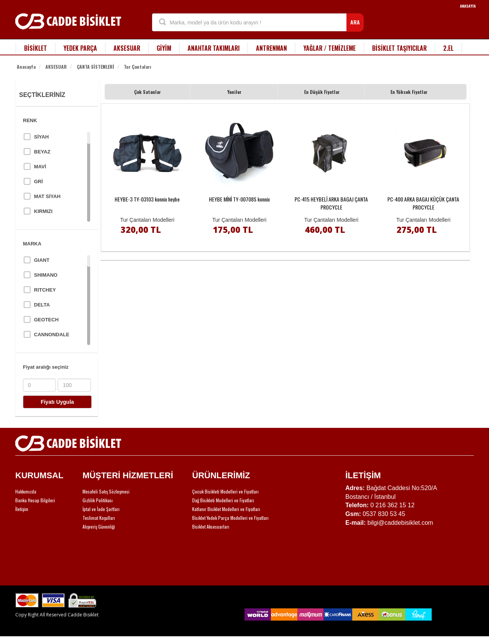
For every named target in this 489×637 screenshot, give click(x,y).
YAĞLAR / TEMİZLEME (329, 48)
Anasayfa (26, 66)
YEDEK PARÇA (80, 48)
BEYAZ (42, 152)
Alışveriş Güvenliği (99, 526)
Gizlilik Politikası (98, 500)
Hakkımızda (25, 491)
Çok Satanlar (147, 92)
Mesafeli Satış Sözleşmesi (106, 491)
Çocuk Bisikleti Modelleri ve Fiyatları (225, 491)
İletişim (21, 509)
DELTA (42, 305)
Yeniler (234, 92)
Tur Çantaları (137, 66)
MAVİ (40, 166)
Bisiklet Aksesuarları (210, 526)
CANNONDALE (51, 334)
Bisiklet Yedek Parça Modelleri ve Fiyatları (230, 517)
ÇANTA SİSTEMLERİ (95, 66)
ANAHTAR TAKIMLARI (214, 48)
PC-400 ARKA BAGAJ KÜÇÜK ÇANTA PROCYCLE (423, 203)
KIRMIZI (43, 211)
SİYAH (41, 137)
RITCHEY (45, 290)
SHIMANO (45, 275)
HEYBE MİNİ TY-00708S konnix (239, 199)
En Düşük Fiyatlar (322, 92)
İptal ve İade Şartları (101, 509)
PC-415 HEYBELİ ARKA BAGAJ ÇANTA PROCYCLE (331, 203)
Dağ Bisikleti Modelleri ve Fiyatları (223, 500)
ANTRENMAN (271, 48)
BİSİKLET (35, 48)
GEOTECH (46, 320)
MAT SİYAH (47, 196)
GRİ (38, 181)
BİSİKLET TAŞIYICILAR (399, 48)
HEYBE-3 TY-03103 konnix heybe (147, 199)
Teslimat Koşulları (99, 517)
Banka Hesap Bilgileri (35, 500)
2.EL (448, 48)
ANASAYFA (468, 6)
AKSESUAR (126, 48)
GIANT (41, 260)
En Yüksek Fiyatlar (408, 92)
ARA (355, 22)
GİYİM (164, 48)
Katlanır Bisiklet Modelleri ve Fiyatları (226, 509)
